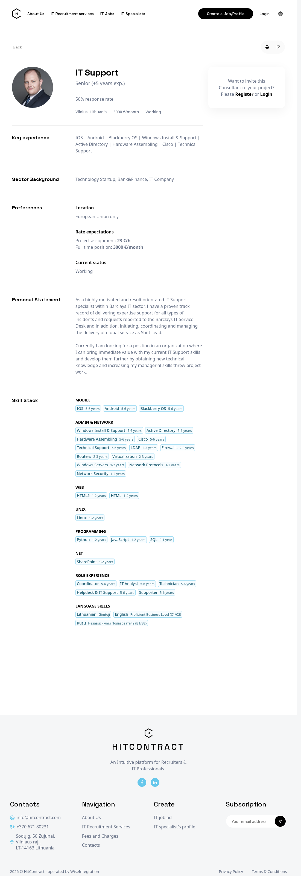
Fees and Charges (100, 836)
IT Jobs (107, 13)
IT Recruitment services (72, 13)
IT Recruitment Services (106, 827)
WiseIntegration (84, 871)
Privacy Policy (231, 871)
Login (265, 13)
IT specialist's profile (174, 827)
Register (244, 94)
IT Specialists (133, 13)
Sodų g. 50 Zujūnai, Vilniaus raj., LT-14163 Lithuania (32, 842)
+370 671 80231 (29, 827)
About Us (35, 13)
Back (17, 47)
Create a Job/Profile (225, 13)
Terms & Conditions (269, 871)
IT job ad (163, 817)
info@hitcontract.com (35, 817)
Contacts (91, 845)
